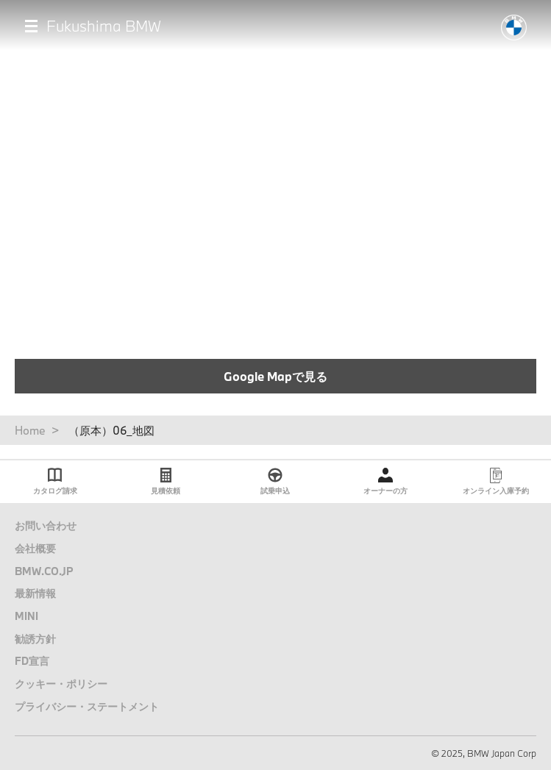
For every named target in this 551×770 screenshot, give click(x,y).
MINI (26, 616)
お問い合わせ (46, 525)
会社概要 (35, 548)
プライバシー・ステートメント (87, 706)
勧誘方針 (35, 639)
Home (30, 430)
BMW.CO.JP (44, 571)
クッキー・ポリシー (61, 684)
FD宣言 (32, 661)
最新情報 (35, 593)
